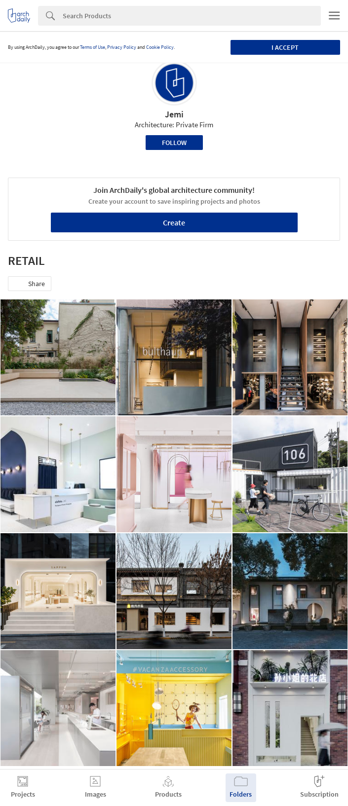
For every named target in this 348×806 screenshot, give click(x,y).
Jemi (174, 114)
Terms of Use (92, 47)
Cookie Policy (160, 47)
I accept (285, 47)
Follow (174, 142)
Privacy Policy (121, 47)
